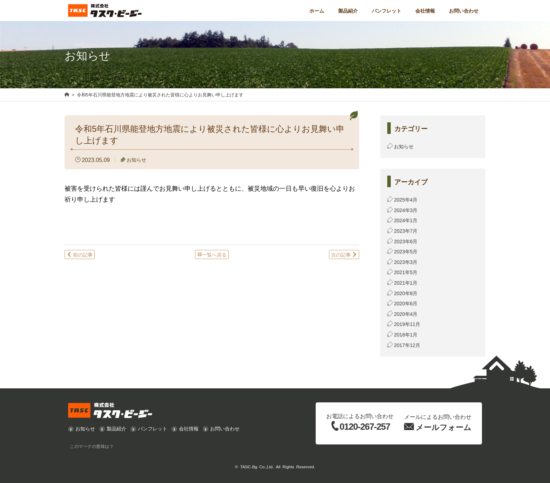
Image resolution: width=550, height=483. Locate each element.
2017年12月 (407, 344)
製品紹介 (348, 10)
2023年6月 (405, 241)
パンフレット (386, 10)
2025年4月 (405, 199)
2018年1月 (405, 334)
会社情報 (425, 10)
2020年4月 (405, 313)
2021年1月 (405, 282)
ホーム (316, 10)
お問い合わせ (463, 10)
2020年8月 (405, 293)
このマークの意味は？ (92, 446)
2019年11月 (407, 323)
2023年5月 (405, 251)
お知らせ (136, 159)
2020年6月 (405, 303)
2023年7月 (405, 230)
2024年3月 (405, 210)
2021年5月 (405, 272)
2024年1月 (405, 220)
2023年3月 (405, 261)
